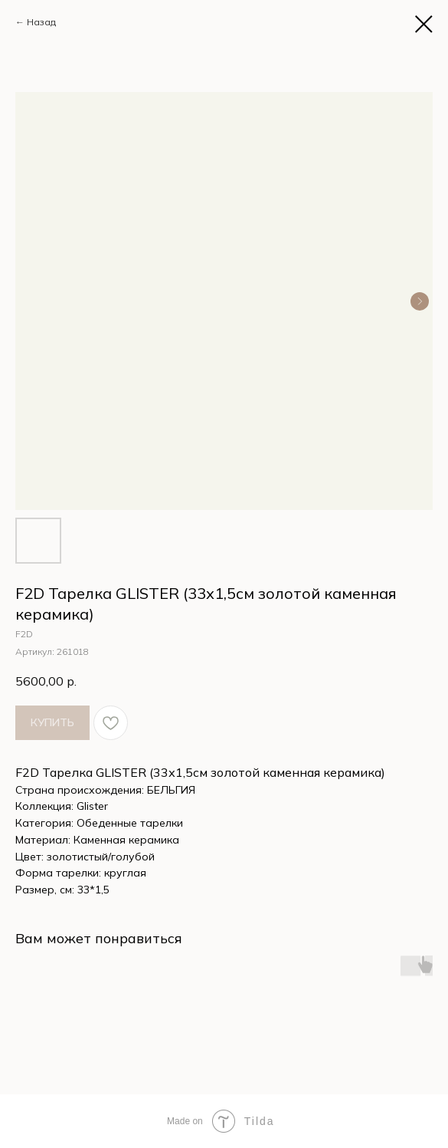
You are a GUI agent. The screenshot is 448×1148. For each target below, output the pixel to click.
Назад (41, 22)
